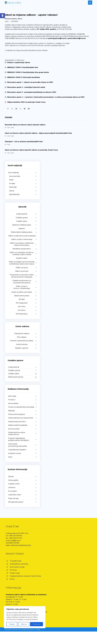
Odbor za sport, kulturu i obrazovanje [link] (21, 288)
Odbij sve (24, 624)
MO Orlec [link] (21, 307)
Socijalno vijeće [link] (21, 259)
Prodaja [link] (12, 184)
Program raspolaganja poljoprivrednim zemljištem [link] (18, 440)
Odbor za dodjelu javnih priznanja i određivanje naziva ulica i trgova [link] (21, 263)
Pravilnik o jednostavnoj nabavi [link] (21, 341)
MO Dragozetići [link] (21, 303)
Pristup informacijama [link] (16, 415)
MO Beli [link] (22, 300)
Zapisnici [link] (21, 229)
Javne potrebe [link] (14, 177)
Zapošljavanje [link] (14, 195)
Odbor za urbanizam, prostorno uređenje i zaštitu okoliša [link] (22, 254)
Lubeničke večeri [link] (14, 495)
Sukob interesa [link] (21, 345)
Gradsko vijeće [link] (21, 222)
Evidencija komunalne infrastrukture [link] (16, 434)
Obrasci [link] (11, 477)
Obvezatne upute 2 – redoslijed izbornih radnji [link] (25, 87)
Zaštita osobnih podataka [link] (17, 426)
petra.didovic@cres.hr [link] (77, 38)
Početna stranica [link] (11, 18)
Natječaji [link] (11, 411)
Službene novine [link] (14, 454)
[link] (2, 15)
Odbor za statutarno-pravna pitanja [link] (21, 236)
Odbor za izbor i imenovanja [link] (21, 240)
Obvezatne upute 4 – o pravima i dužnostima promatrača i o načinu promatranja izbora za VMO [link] (44, 97)
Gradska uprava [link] (22, 218)
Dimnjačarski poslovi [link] (15, 502)
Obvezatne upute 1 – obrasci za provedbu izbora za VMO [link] (29, 82)
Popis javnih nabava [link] (21, 334)
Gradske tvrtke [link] (14, 484)
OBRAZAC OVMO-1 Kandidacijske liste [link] (21, 67)
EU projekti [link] (12, 492)
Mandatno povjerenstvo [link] (22, 249)
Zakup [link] (11, 191)
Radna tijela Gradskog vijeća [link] (21, 233)
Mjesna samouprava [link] (21, 296)
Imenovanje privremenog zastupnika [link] (17, 445)
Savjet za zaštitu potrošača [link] (22, 293)
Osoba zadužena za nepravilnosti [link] (20, 418)
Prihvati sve (36, 624)
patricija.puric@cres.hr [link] (57, 38)
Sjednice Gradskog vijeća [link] (21, 225)
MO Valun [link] (21, 311)
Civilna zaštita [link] (13, 481)
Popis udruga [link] (13, 499)
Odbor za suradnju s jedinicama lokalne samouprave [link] (22, 245)
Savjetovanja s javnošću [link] (17, 422)
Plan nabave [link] (21, 338)
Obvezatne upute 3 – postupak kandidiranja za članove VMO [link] (30, 92)
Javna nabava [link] (13, 404)
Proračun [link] (11, 400)
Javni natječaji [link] (13, 173)
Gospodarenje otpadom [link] (17, 450)
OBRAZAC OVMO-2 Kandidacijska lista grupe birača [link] (27, 72)
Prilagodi (12, 624)
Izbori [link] (20, 18)
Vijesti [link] (12, 128)
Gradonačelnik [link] (21, 214)
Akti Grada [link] (12, 397)
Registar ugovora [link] (21, 348)
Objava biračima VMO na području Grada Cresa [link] (25, 102)
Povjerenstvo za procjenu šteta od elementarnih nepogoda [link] (22, 276)
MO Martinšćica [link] (21, 314)
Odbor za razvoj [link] (22, 268)
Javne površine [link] (14, 429)
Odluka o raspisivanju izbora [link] (17, 62)
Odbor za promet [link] (21, 272)
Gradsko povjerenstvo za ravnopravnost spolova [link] (21, 282)
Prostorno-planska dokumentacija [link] (21, 407)
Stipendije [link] (13, 188)
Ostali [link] (11, 180)
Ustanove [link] (11, 488)
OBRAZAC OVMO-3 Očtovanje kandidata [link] (22, 77)
